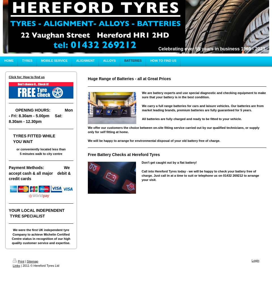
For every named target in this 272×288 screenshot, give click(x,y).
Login (255, 260)
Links (16, 265)
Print (18, 261)
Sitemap (32, 261)
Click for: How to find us (27, 77)
